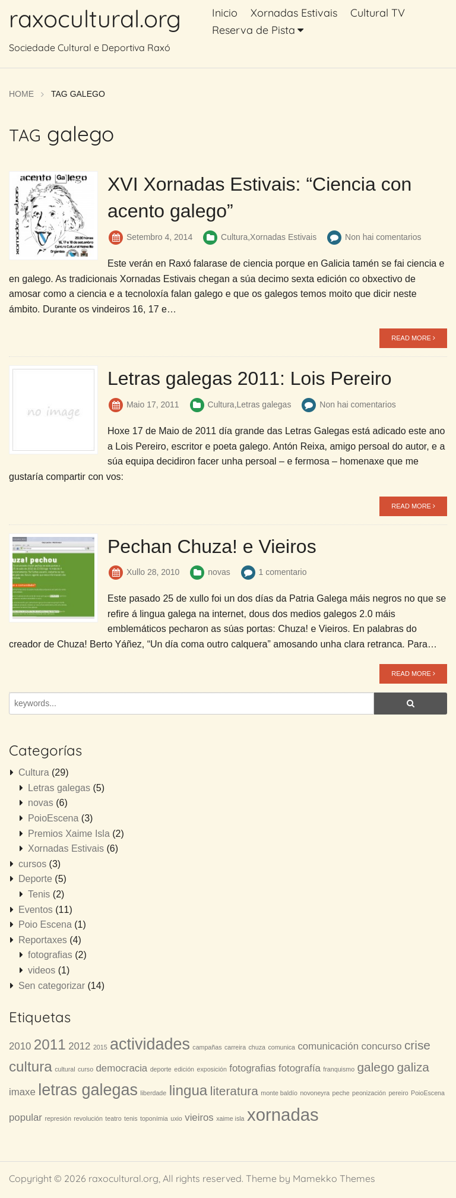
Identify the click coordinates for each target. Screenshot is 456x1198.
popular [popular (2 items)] (25, 1117)
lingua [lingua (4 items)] (188, 1090)
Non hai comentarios (383, 236)
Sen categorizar (51, 985)
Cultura (234, 236)
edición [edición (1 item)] (184, 1068)
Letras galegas (264, 404)
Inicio (225, 13)
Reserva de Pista (253, 30)
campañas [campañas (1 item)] (206, 1046)
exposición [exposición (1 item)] (212, 1068)
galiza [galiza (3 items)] (413, 1066)
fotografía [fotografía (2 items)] (299, 1067)
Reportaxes (42, 939)
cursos (32, 863)
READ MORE (413, 337)
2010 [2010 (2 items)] (20, 1045)
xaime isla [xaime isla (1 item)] (230, 1117)
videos (41, 970)
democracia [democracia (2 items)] (122, 1067)
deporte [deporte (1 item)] (161, 1068)
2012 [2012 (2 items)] (79, 1045)
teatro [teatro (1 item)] (113, 1117)
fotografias (50, 954)
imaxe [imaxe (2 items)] (22, 1091)
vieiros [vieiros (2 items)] (199, 1117)
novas (219, 571)
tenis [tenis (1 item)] (131, 1117)
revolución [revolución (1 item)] (88, 1117)
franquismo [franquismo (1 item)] (338, 1068)
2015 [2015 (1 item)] (100, 1046)
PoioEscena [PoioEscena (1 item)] (428, 1092)
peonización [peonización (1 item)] (369, 1092)
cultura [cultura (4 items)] (30, 1066)
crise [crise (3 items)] (417, 1044)
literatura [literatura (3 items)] (234, 1090)
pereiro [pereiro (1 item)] (398, 1092)
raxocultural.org (95, 18)
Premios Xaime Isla (69, 833)
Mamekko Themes (334, 1178)
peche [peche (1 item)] (341, 1092)
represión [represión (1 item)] (58, 1117)
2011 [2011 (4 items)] (50, 1044)
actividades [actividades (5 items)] (150, 1043)
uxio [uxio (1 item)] (176, 1117)
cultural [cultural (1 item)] (65, 1068)
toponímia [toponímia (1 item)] (154, 1117)
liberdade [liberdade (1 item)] (153, 1092)
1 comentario (283, 571)
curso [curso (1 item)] (85, 1068)
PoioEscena (53, 818)
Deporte (35, 879)
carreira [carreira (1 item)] (235, 1046)
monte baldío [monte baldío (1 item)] (279, 1092)
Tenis (39, 894)
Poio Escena (45, 924)
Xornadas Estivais (294, 13)
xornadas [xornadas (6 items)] (283, 1114)
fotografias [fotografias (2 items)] (252, 1067)
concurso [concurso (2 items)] (381, 1045)
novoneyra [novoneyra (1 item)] (315, 1092)
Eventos (35, 909)
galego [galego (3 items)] (376, 1066)
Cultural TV (377, 13)
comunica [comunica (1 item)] (281, 1046)
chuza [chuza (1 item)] (257, 1046)
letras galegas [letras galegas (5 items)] (88, 1089)
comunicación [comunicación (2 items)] (328, 1045)
